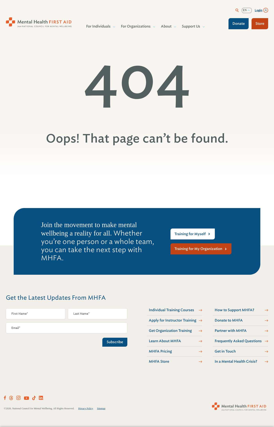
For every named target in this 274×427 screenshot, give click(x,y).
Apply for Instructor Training (172, 320)
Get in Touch (225, 351)
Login (258, 10)
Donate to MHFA (229, 320)
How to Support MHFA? (234, 310)
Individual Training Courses (171, 310)
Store (259, 23)
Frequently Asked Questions (238, 341)
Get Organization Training (170, 330)
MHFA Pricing (160, 351)
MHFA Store (159, 361)
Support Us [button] (191, 26)
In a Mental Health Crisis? (236, 361)
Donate (238, 23)
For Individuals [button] (98, 26)
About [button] (166, 26)
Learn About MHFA (165, 341)
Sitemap (101, 408)
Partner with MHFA (231, 330)
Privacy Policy (85, 408)
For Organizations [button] (136, 26)
